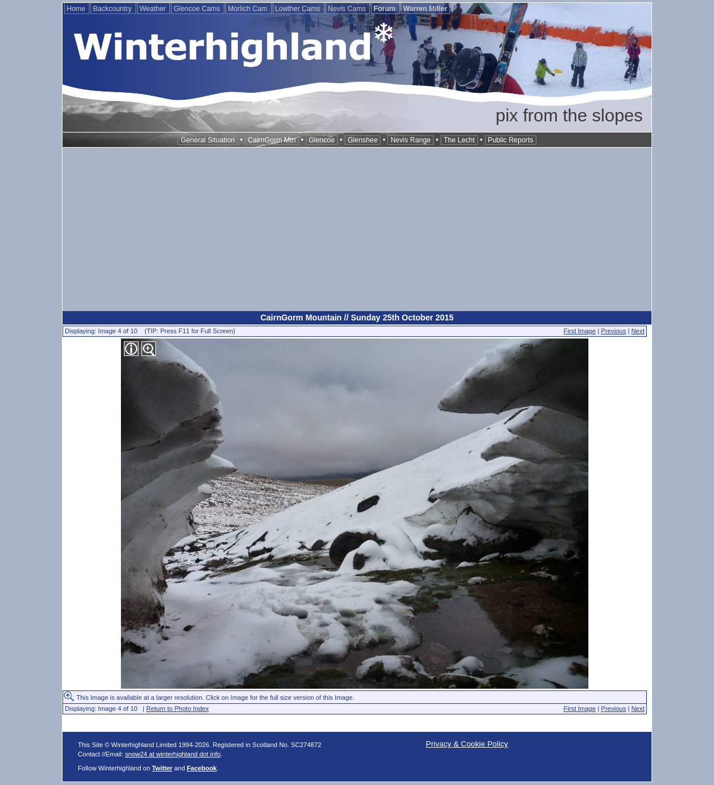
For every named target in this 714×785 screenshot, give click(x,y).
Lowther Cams (299, 9)
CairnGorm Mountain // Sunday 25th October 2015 (357, 317)
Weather (154, 9)
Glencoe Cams (198, 9)
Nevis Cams (348, 9)
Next (637, 330)
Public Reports (510, 140)
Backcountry (113, 9)
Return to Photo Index (177, 708)
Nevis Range (410, 140)
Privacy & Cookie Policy (467, 743)
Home (77, 9)
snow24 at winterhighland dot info (172, 754)
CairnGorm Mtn (272, 140)
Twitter (162, 768)
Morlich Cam (248, 9)
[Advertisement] (357, 229)
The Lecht (458, 140)
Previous (613, 330)
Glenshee (362, 140)
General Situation (208, 140)
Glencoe (322, 140)
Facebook (202, 768)
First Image (580, 330)
